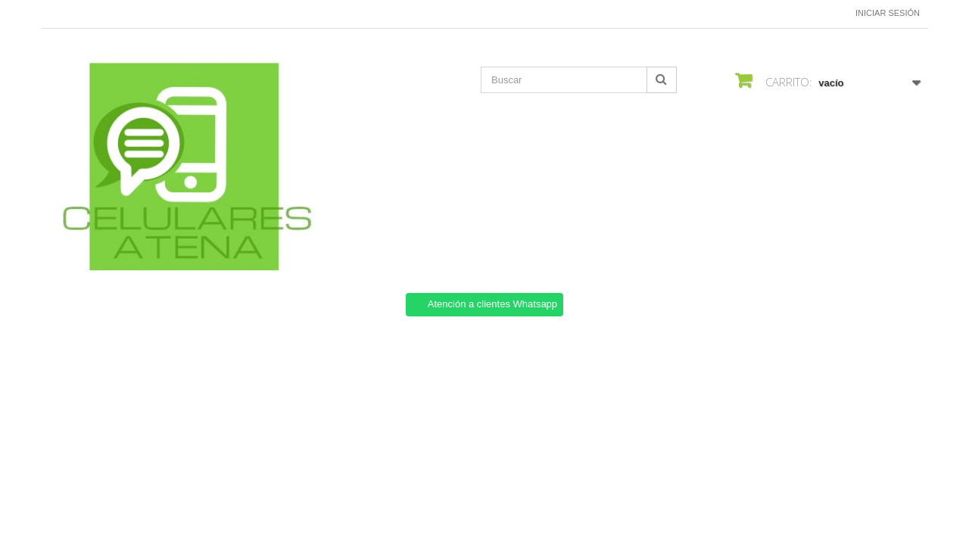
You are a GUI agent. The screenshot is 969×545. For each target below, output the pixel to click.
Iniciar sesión (887, 12)
